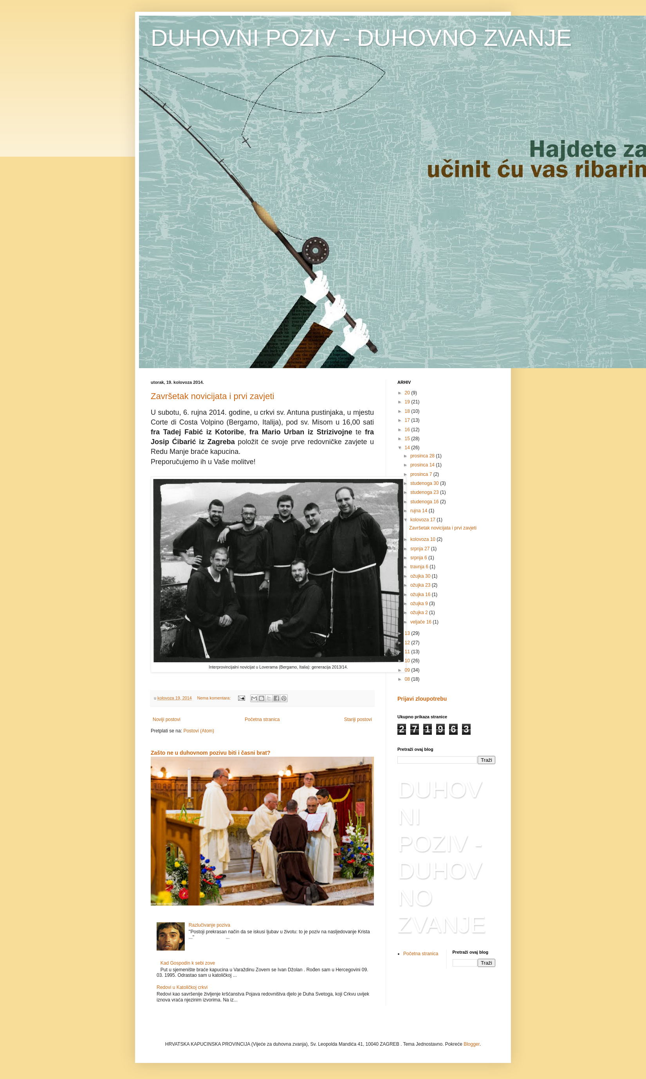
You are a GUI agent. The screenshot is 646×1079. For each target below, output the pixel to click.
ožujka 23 (421, 585)
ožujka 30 (421, 576)
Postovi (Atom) (198, 731)
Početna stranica (262, 719)
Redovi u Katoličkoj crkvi (182, 987)
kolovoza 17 (423, 519)
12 (408, 642)
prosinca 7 (421, 474)
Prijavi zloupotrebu (422, 699)
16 (408, 429)
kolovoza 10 (423, 539)
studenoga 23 (425, 492)
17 (408, 420)
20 (408, 393)
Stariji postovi (358, 719)
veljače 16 (421, 622)
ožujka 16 (421, 594)
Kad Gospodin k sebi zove (188, 963)
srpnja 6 (419, 557)
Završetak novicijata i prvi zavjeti (212, 396)
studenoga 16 (425, 501)
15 (408, 438)
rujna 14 (419, 510)
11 (408, 651)
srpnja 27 (420, 548)
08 (408, 679)
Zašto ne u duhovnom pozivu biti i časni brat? (211, 753)
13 (408, 633)
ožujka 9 (419, 603)
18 (408, 411)
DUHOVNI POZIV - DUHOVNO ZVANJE (361, 38)
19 (408, 402)
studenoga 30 (425, 483)
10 (408, 660)
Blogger (472, 1044)
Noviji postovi (166, 719)
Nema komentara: (214, 698)
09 (408, 670)
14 (408, 447)
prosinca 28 (423, 456)
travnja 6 (419, 566)
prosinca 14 (423, 465)
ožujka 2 (419, 612)
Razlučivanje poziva (209, 925)
